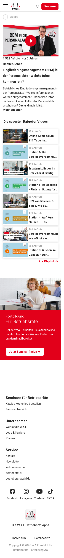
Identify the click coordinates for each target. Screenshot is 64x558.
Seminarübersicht (16, 409)
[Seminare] (49, 6)
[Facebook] (12, 491)
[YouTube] (39, 491)
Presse (10, 438)
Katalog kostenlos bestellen (23, 403)
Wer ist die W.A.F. (16, 427)
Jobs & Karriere (15, 432)
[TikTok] (50, 491)
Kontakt (10, 456)
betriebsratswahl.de (18, 478)
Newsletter (13, 461)
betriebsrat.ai (14, 473)
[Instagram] (26, 491)
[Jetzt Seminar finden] (25, 352)
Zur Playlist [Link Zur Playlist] (48, 261)
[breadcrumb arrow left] (5, 17)
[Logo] (15, 6)
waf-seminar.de (15, 467)
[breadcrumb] (30, 17)
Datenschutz (42, 538)
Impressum (19, 538)
